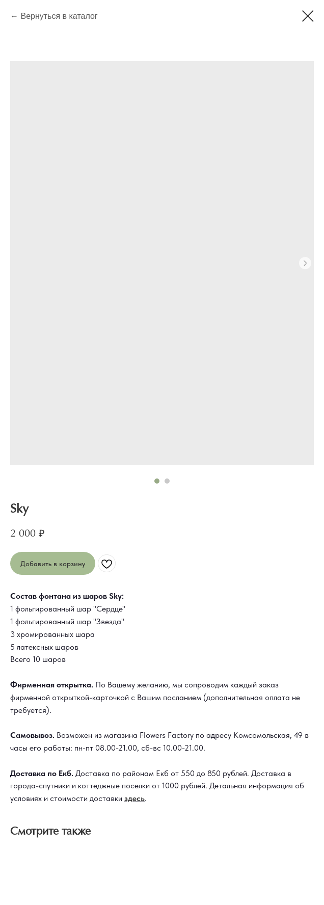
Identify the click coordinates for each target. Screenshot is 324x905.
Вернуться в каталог (58, 16)
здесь (134, 798)
